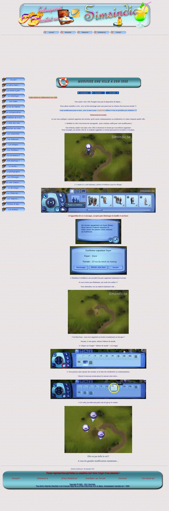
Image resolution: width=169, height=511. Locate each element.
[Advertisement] (85, 57)
